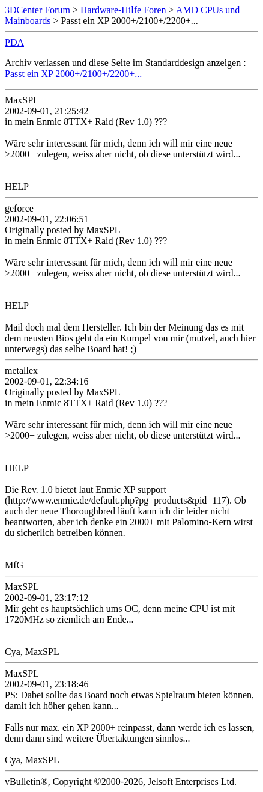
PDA (14, 42)
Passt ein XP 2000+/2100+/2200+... (73, 74)
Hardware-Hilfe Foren (123, 10)
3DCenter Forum (37, 10)
